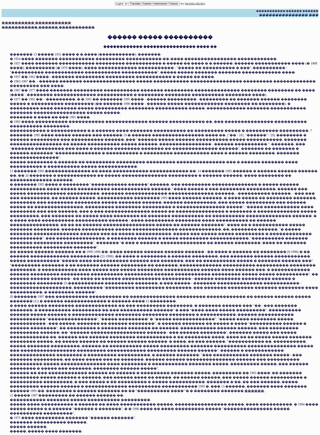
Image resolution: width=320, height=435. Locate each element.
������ (254, 391)
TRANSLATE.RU (194, 3)
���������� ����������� (36, 22)
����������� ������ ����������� (48, 27)
